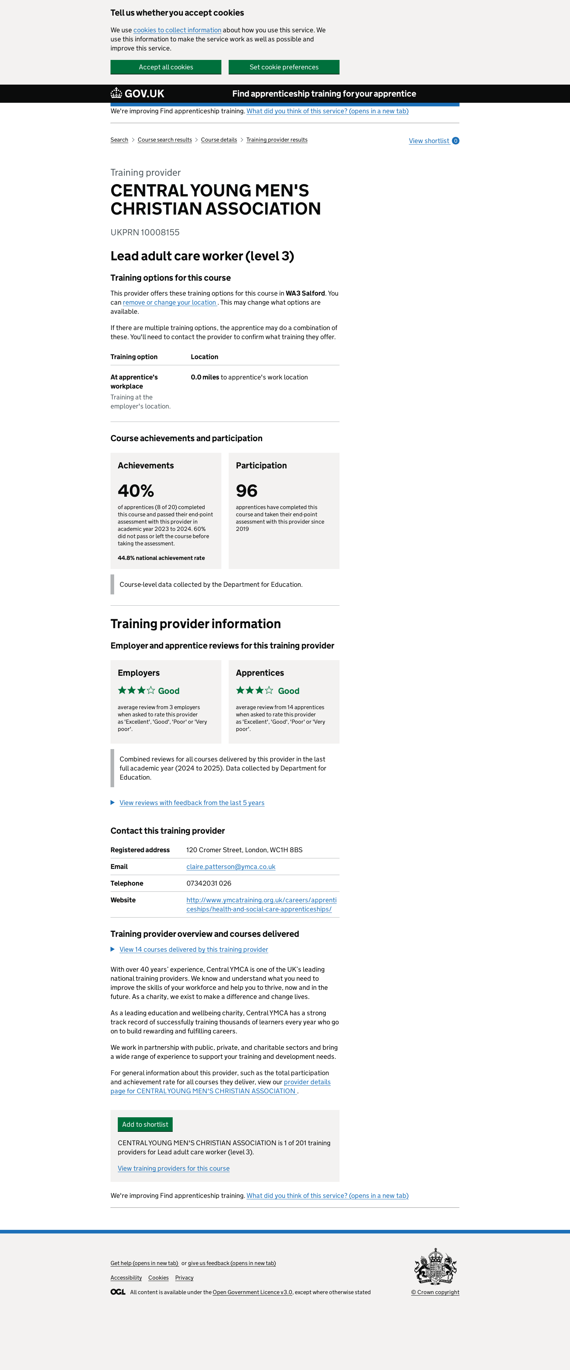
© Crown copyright (435, 1292)
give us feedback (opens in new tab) (232, 1263)
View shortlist (434, 141)
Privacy (184, 1277)
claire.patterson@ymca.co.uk (231, 866)
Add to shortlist (145, 1124)
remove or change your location (170, 302)
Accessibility (126, 1277)
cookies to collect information (177, 30)
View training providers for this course (174, 1168)
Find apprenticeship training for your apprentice (324, 93)
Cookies (158, 1277)
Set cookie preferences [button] (284, 67)
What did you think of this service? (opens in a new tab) (327, 111)
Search (119, 139)
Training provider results (277, 139)
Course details (219, 139)
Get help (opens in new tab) (145, 1263)
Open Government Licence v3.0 (252, 1292)
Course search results (165, 139)
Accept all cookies (166, 67)
